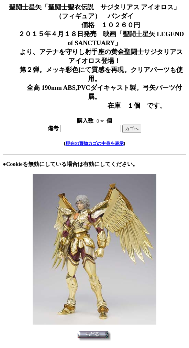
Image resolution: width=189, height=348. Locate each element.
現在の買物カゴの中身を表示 (95, 143)
